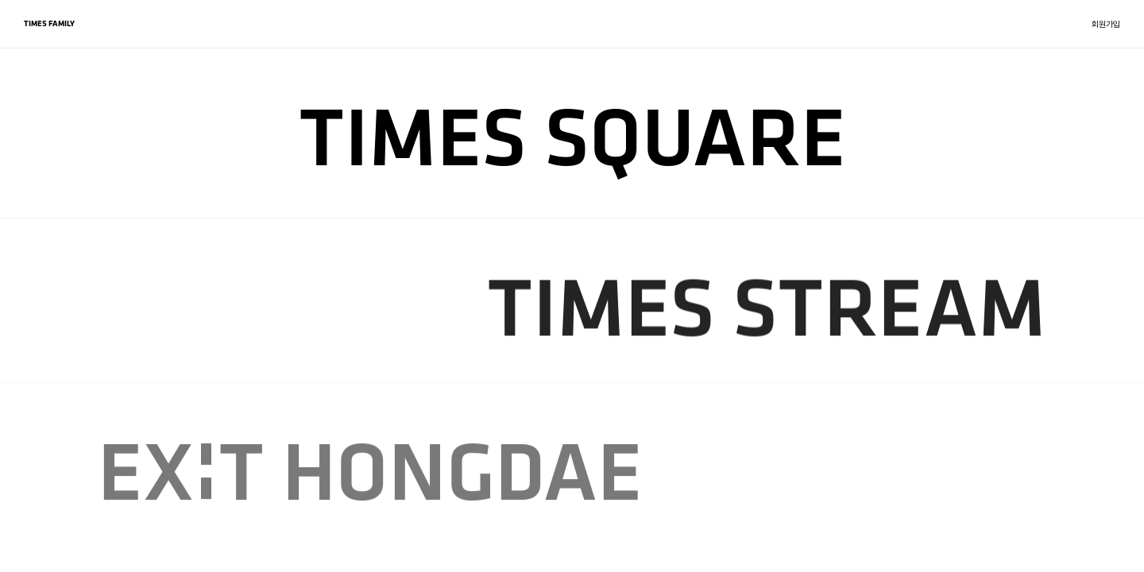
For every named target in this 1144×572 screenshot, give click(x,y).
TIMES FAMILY (49, 23)
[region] (572, 286)
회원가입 (1106, 24)
